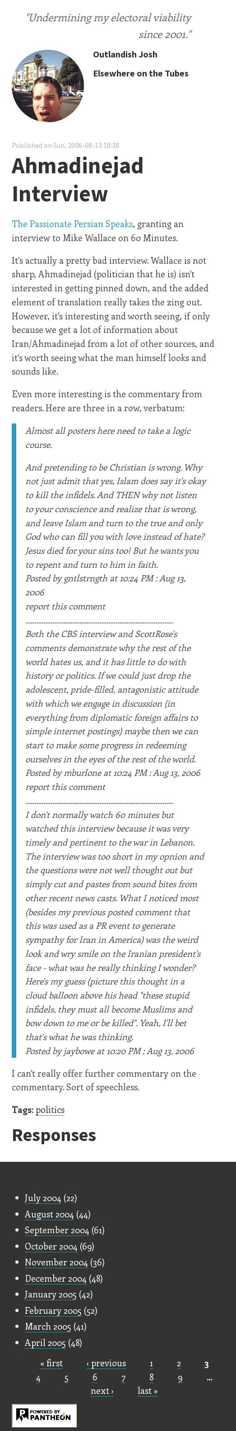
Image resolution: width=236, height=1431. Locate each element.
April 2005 (45, 1342)
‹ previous (106, 1363)
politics (50, 1109)
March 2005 (48, 1326)
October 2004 (51, 1246)
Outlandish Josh (125, 54)
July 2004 (43, 1197)
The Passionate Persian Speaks (72, 223)
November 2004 (56, 1262)
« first (51, 1363)
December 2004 (56, 1278)
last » (148, 1390)
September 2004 (57, 1230)
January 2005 (51, 1294)
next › (102, 1390)
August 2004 (49, 1214)
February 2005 (53, 1310)
